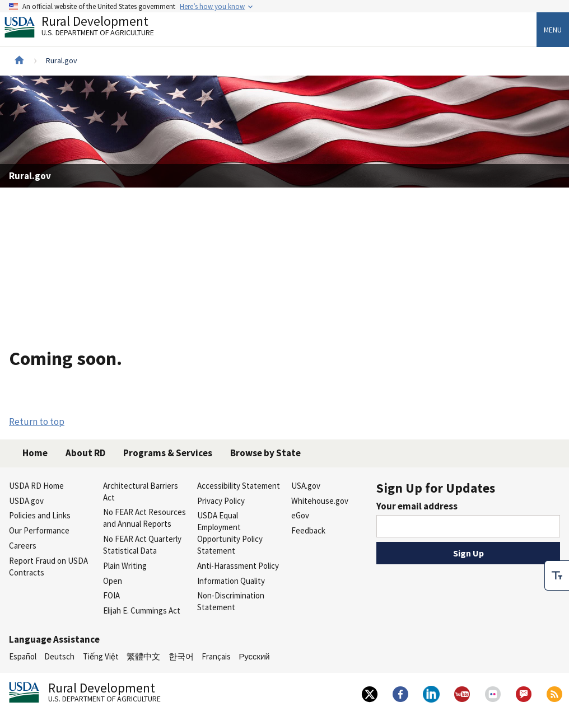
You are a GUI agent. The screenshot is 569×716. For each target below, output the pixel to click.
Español (22, 656)
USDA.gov (26, 500)
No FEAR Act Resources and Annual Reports (144, 518)
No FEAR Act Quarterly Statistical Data (142, 545)
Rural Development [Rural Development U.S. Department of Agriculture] (88, 28)
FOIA (111, 595)
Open (112, 580)
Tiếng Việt (101, 656)
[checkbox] (556, 557)
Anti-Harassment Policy (238, 565)
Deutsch (59, 656)
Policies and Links (40, 515)
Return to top (36, 421)
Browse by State (265, 453)
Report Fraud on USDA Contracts (48, 566)
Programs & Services (167, 453)
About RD (85, 453)
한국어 (181, 656)
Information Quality (231, 580)
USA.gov (305, 485)
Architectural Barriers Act (140, 491)
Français (216, 656)
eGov (300, 515)
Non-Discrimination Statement (230, 601)
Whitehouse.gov (319, 500)
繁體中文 (143, 656)
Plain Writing (125, 565)
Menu (553, 30)
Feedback (308, 530)
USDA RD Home (36, 485)
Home (35, 453)
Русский (254, 656)
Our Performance (39, 530)
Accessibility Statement (238, 485)
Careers (22, 545)
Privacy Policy (221, 500)
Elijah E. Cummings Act (141, 610)
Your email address (417, 506)
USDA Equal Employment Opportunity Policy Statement (230, 532)
